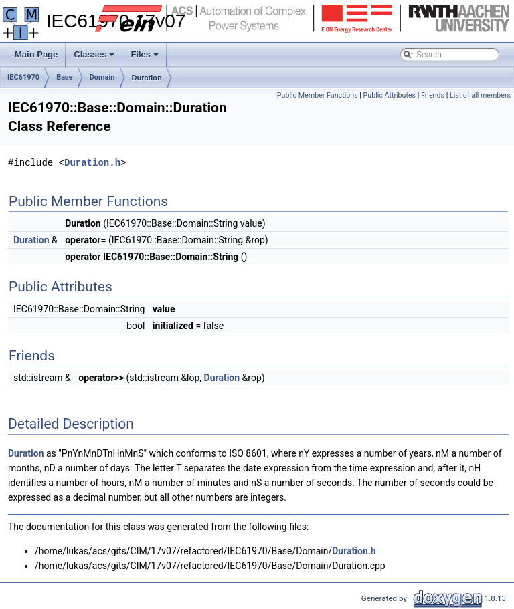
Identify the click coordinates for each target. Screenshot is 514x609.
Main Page (36, 54)
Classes (95, 58)
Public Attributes (389, 95)
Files (146, 58)
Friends (432, 95)
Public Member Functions (317, 95)
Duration (147, 78)
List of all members (480, 95)
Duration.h (92, 162)
